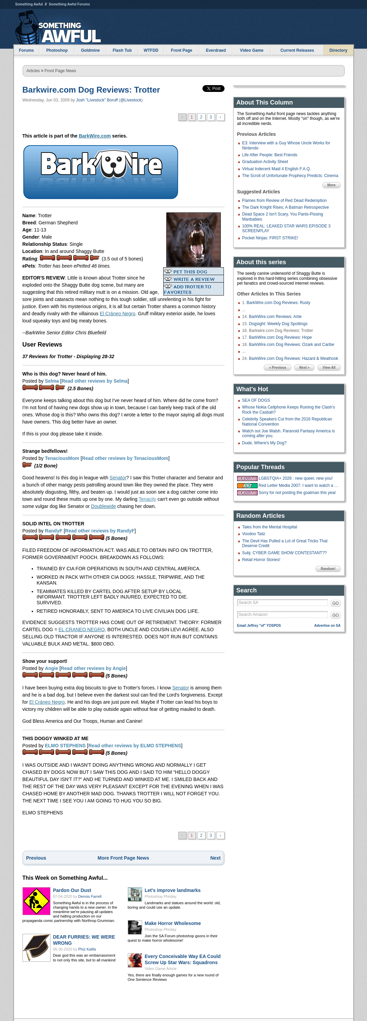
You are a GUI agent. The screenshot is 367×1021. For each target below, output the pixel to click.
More (331, 185)
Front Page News (60, 70)
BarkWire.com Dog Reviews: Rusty (278, 302)
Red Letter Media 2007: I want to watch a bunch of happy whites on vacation (299, 485)
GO (336, 603)
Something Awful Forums (69, 4)
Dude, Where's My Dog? (264, 443)
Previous (36, 858)
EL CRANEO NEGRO (82, 629)
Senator (118, 477)
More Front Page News (123, 858)
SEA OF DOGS (256, 400)
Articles (33, 70)
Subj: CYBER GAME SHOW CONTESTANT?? (284, 553)
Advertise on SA (327, 625)
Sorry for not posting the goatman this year (297, 492)
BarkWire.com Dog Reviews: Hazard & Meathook (293, 358)
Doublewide (103, 506)
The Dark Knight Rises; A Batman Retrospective (285, 207)
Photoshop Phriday (161, 896)
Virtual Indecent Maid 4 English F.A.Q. (276, 168)
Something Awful (29, 4)
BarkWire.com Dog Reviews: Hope (280, 337)
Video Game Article (161, 969)
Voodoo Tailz (253, 533)
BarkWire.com (95, 136)
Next (215, 858)
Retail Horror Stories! (261, 559)
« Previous (277, 367)
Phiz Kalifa (87, 949)
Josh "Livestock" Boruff (97, 100)
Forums (26, 50)
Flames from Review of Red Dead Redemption (284, 200)
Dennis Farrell (90, 896)
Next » (304, 367)
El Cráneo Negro (117, 313)
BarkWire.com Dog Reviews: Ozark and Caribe (291, 344)
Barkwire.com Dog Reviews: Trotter (91, 89)
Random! (328, 569)
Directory (339, 50)
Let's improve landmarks (173, 890)
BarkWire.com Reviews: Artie (275, 316)
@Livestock (130, 100)
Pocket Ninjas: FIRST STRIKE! (270, 238)
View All (329, 367)
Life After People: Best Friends (269, 155)
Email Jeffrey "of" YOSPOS (259, 625)
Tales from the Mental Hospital (269, 527)
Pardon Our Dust (72, 890)
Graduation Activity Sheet (265, 161)
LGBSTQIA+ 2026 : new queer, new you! (296, 478)
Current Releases (297, 50)
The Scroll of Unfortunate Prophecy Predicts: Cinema (290, 175)
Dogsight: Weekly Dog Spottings (278, 323)
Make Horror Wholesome (173, 923)
